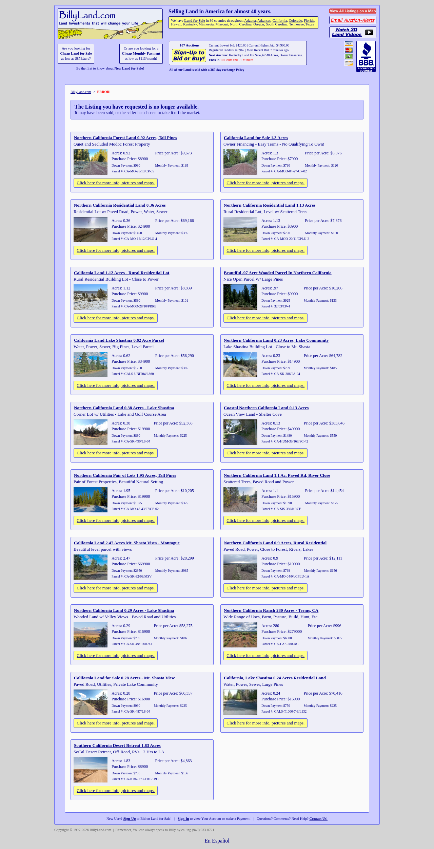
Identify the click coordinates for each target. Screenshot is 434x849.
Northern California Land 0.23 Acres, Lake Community (276, 340)
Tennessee (296, 24)
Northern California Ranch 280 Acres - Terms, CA (271, 610)
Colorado (295, 20)
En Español (216, 841)
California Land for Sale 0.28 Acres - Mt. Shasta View (124, 677)
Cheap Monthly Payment (141, 53)
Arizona (250, 20)
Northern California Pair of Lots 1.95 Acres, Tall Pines (125, 475)
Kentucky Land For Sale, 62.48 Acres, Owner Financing (265, 55)
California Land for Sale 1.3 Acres (256, 137)
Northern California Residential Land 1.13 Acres (270, 205)
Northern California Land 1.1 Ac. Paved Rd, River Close (277, 475)
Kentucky (190, 24)
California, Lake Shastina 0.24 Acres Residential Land (275, 677)
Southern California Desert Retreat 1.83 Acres (117, 745)
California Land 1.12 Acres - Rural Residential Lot (121, 272)
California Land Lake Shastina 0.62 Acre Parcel (119, 340)
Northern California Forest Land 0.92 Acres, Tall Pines (125, 137)
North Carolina (241, 24)
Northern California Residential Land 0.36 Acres (120, 205)
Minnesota (206, 24)
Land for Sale (194, 20)
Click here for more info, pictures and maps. (116, 182)
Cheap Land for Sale (76, 53)
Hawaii (176, 24)
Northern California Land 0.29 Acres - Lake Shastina (124, 610)
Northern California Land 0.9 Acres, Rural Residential (275, 542)
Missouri (222, 24)
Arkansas (264, 20)
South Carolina (277, 24)
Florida (309, 20)
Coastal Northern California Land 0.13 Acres (266, 407)
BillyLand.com (81, 92)
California (280, 20)
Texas (309, 24)
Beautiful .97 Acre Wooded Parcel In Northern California (278, 272)
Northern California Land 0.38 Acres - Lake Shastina (124, 407)
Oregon (258, 24)
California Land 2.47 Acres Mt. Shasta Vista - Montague (127, 542)
